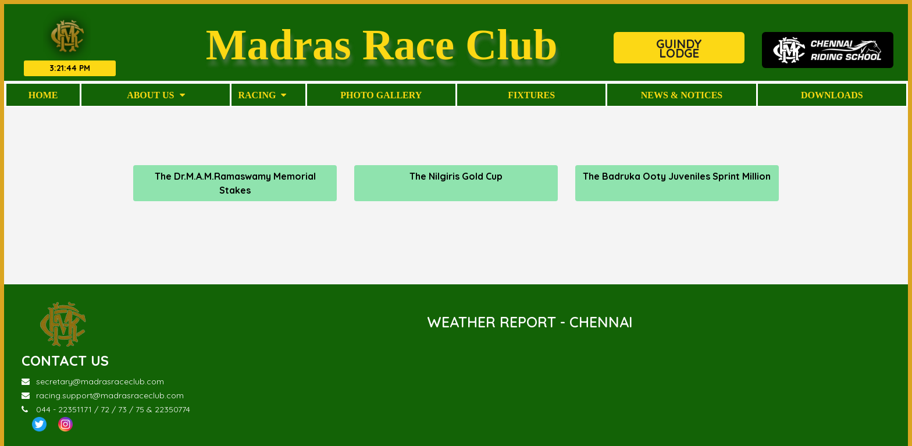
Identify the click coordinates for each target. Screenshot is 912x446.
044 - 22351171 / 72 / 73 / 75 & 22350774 (106, 409)
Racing (262, 94)
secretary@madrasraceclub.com (93, 381)
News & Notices (681, 94)
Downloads (832, 94)
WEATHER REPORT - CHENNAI (530, 322)
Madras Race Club (382, 44)
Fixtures (531, 94)
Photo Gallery (381, 94)
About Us (155, 94)
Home (43, 94)
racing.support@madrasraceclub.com (103, 395)
